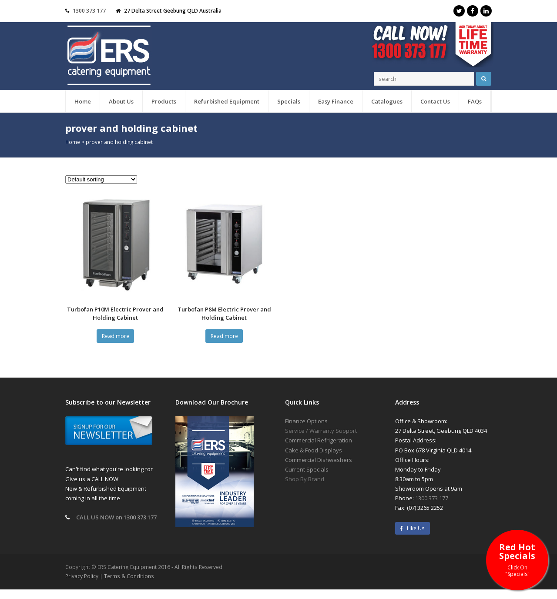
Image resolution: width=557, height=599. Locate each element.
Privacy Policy (81, 576)
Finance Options (306, 421)
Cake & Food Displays (313, 450)
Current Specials (307, 469)
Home (72, 141)
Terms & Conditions (129, 576)
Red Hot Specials (517, 559)
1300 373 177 (89, 10)
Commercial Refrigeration (318, 440)
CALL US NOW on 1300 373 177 (116, 517)
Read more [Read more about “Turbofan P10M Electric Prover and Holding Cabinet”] (115, 336)
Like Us (412, 528)
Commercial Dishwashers (318, 460)
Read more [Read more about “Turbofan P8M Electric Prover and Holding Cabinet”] (224, 336)
